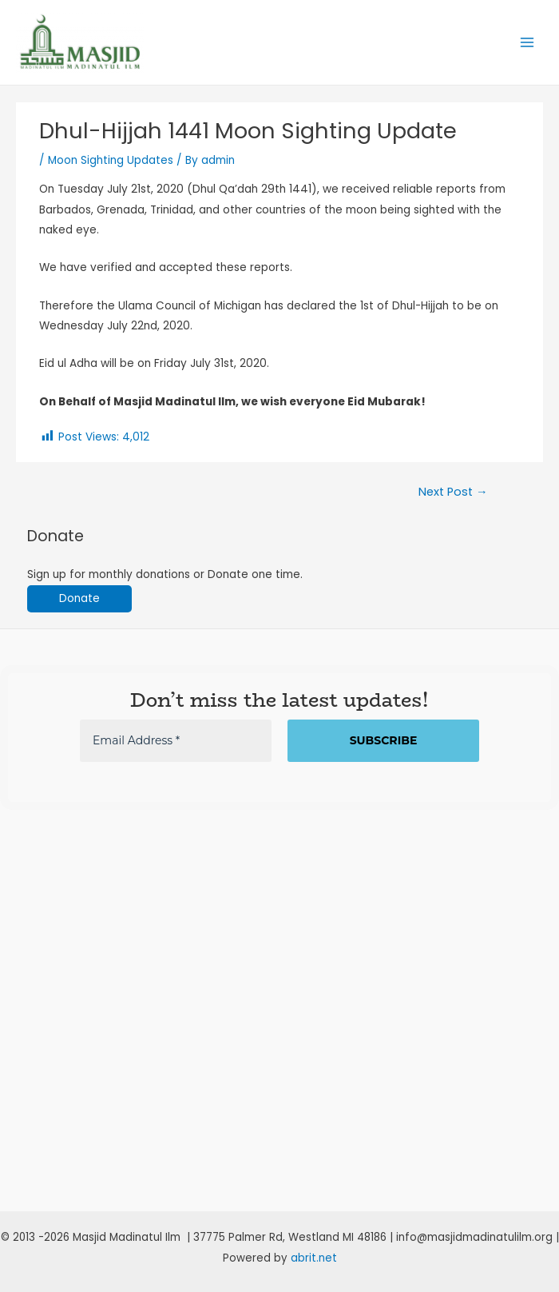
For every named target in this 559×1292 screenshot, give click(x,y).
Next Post (453, 492)
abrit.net (314, 1258)
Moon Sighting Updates (110, 160)
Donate (79, 598)
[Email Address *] (176, 741)
